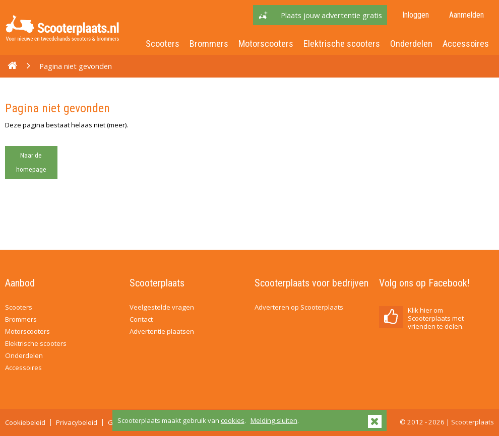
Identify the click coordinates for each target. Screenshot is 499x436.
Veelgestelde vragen (162, 307)
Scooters (162, 43)
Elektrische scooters (341, 43)
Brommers (209, 43)
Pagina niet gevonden (75, 66)
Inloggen (415, 15)
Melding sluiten (274, 420)
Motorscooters (265, 43)
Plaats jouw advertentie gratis (331, 15)
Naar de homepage (31, 162)
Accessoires (466, 43)
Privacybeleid (76, 422)
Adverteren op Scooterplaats (299, 307)
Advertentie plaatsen (162, 331)
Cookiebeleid (25, 422)
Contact (141, 319)
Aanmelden (466, 15)
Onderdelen (411, 43)
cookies (232, 420)
